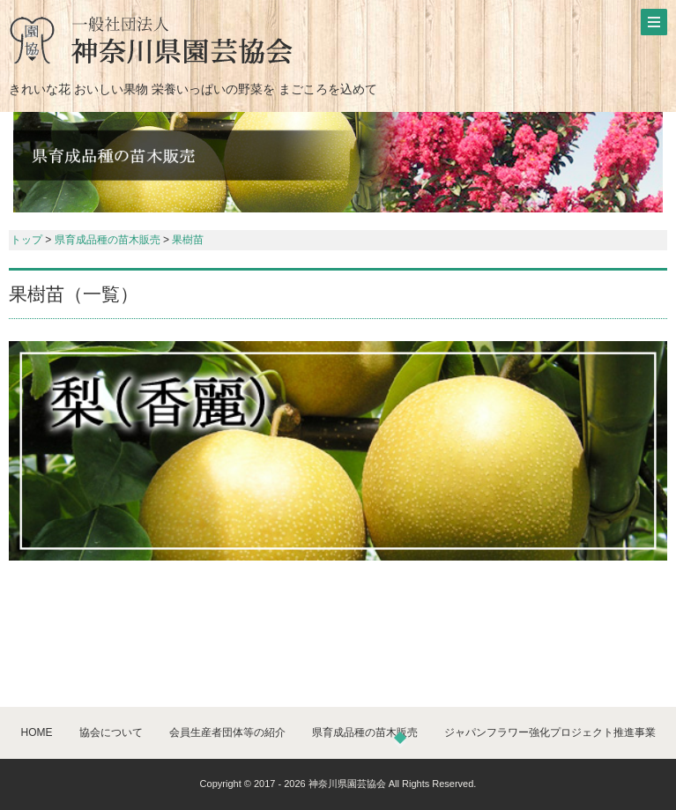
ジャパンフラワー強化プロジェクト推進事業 (550, 732)
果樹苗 (188, 240)
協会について (111, 732)
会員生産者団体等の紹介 (227, 732)
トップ (26, 240)
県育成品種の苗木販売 (107, 240)
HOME (37, 732)
